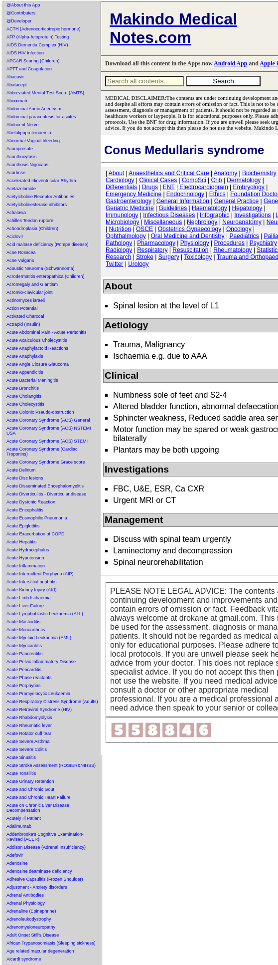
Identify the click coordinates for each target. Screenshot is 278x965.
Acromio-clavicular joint (29, 292)
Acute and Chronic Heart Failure (38, 797)
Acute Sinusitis (21, 757)
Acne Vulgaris (20, 260)
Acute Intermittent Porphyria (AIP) (40, 573)
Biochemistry (259, 173)
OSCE (144, 229)
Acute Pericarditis (23, 669)
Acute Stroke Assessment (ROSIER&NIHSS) (51, 765)
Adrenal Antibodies (25, 895)
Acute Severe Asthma (28, 741)
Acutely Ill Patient (23, 818)
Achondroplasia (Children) (32, 228)
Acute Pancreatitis (24, 653)
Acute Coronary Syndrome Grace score (45, 462)
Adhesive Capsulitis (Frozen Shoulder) (44, 879)
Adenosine (17, 863)
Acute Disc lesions (24, 478)
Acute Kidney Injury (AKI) (31, 589)
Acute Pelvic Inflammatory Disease (41, 661)
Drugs (150, 187)
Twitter (114, 263)
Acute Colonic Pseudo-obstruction (40, 412)
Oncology (239, 229)
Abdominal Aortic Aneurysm (33, 108)
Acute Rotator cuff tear (28, 733)
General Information (182, 201)
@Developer (18, 20)
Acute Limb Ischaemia (28, 597)
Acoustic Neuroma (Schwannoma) (40, 268)
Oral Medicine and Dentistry (188, 236)
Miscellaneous (163, 222)
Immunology (122, 215)
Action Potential (22, 308)
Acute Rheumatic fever (29, 725)
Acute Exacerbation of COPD (35, 533)
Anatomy (225, 173)
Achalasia (16, 212)
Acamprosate (19, 148)
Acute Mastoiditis (23, 621)
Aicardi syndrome (23, 959)
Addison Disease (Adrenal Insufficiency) (46, 847)
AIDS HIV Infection (25, 52)
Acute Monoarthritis (25, 629)
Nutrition (120, 229)
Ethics (217, 194)
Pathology (119, 243)
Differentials (121, 187)
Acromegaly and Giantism (32, 284)
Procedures (229, 243)
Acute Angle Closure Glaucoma (37, 364)
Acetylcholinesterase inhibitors (36, 204)
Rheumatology (232, 249)
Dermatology (244, 180)
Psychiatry (263, 243)
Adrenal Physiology (25, 903)
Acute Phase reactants (29, 677)
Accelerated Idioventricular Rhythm (41, 180)
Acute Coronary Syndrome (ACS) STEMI (47, 441)
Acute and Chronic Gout (30, 789)
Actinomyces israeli (25, 300)
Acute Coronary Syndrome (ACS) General (48, 420)
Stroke (144, 256)
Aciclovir (14, 236)
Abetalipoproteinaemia (28, 132)
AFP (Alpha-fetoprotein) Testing (37, 36)
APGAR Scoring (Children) (33, 60)
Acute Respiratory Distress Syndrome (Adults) (52, 701)
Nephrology (202, 222)
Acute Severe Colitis (26, 749)
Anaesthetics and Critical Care (169, 173)
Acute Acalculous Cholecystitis (36, 340)
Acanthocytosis (21, 156)
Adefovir (14, 855)
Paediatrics (244, 236)
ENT (169, 187)
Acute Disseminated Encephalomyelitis (45, 485)
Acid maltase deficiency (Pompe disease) (47, 244)
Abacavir (15, 76)
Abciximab (16, 100)
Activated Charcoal (25, 316)
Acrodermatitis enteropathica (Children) (45, 276)
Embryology (249, 187)
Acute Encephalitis (24, 509)
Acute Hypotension (25, 557)
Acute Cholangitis (23, 396)
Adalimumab (18, 826)
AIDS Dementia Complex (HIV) (37, 44)
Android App (230, 63)
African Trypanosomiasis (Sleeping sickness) (51, 943)
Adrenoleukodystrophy (28, 919)
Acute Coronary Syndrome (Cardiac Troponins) (42, 452)
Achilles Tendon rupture (29, 220)
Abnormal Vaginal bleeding (33, 140)
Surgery (168, 256)
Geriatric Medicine (130, 208)
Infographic (214, 215)
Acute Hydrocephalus (27, 549)
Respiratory (152, 249)
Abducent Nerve (22, 124)
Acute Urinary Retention (30, 781)
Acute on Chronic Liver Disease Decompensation (37, 808)
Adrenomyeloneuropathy (30, 927)
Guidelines (173, 208)
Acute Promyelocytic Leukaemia (38, 693)
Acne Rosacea (21, 252)
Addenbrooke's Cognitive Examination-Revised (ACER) (45, 837)
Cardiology (120, 180)
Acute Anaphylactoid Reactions (37, 348)
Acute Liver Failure (25, 605)
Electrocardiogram (203, 187)
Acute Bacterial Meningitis (32, 380)
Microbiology (122, 222)
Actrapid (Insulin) (23, 324)
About (116, 173)
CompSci (194, 180)
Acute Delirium (21, 470)
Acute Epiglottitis (23, 525)
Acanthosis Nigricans (27, 164)
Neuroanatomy (242, 222)
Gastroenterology (128, 201)
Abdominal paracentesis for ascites (41, 116)
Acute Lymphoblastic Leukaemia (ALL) (44, 613)
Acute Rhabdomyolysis (29, 717)
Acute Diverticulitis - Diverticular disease (46, 493)
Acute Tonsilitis (21, 773)
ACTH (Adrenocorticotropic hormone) (43, 28)
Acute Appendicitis (24, 372)
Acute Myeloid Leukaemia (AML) (38, 637)
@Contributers (20, 12)
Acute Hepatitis (21, 541)
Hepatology (247, 208)
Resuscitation (190, 249)
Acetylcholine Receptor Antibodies (40, 196)
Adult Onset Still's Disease (32, 935)
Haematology (209, 208)
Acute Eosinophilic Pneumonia (36, 517)
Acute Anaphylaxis (24, 356)
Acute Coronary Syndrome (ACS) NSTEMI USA (48, 431)
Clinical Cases (158, 180)
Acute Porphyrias (23, 685)
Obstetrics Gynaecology (189, 229)
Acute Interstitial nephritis (31, 581)
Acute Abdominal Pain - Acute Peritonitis (46, 332)
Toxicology (198, 256)
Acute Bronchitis (22, 388)
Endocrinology (185, 194)
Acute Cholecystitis (25, 404)
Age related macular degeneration (40, 951)
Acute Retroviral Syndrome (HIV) (39, 709)
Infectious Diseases (169, 215)
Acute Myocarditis (24, 645)
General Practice (236, 201)
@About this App (23, 4)
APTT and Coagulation (29, 68)
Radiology (119, 249)
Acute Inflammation (25, 565)
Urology (138, 263)
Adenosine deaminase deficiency (39, 871)
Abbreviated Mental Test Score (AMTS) (45, 92)
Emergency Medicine (133, 194)
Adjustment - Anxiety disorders (36, 887)
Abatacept (16, 84)
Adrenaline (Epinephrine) (31, 911)
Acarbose (15, 172)
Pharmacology (156, 243)
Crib (216, 180)
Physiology (194, 243)
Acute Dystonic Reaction (30, 501)
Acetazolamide (21, 188)
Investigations (252, 215)
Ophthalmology (126, 236)
